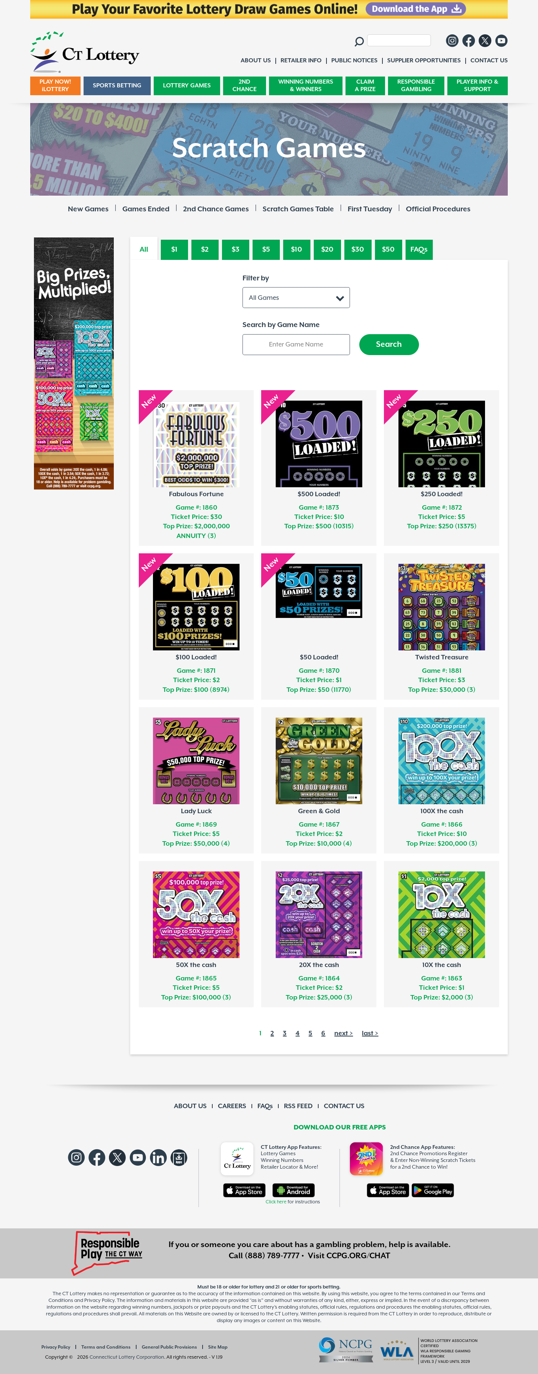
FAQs (419, 249)
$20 (327, 249)
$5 (266, 249)
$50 (388, 249)
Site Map (218, 1347)
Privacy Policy (55, 1347)
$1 (174, 249)
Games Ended (145, 209)
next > (343, 1033)
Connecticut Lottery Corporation (127, 1357)
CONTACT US (344, 1106)
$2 (205, 249)
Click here (276, 1202)
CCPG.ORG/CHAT (358, 1256)
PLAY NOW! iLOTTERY (55, 85)
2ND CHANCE (244, 85)
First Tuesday (370, 209)
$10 (296, 249)
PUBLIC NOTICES (354, 60)
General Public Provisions (169, 1347)
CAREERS (232, 1106)
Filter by (256, 278)
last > (370, 1033)
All (144, 249)
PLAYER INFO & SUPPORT (477, 85)
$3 (236, 249)
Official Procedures (438, 209)
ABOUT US (190, 1106)
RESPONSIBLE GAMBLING (416, 85)
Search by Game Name (281, 325)
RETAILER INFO (301, 60)
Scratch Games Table (298, 209)
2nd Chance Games (216, 209)
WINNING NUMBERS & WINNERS (305, 85)
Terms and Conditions (106, 1347)
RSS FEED (298, 1106)
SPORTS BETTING (117, 85)
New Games (88, 209)
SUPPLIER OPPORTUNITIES (424, 60)
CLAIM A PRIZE (365, 85)
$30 (357, 249)
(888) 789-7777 (272, 1256)
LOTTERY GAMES (187, 85)
